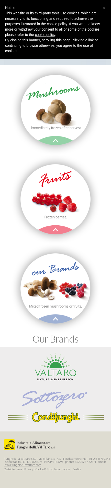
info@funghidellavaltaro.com (22, 465)
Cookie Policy (43, 469)
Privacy (28, 469)
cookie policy (45, 35)
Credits (76, 469)
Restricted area (13, 469)
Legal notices (62, 469)
